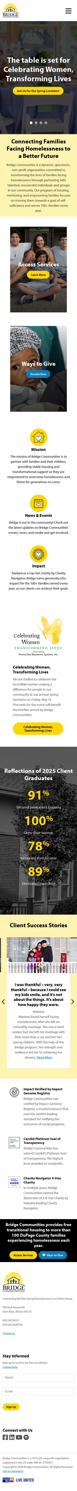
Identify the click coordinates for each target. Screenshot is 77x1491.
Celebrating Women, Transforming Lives (38, 728)
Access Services (23, 1255)
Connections (10, 1367)
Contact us (9, 1333)
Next (73, 1001)
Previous (4, 1001)
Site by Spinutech (13, 1471)
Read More (44, 1057)
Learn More (38, 275)
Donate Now (38, 374)
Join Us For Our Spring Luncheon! (38, 91)
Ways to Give (52, 1255)
